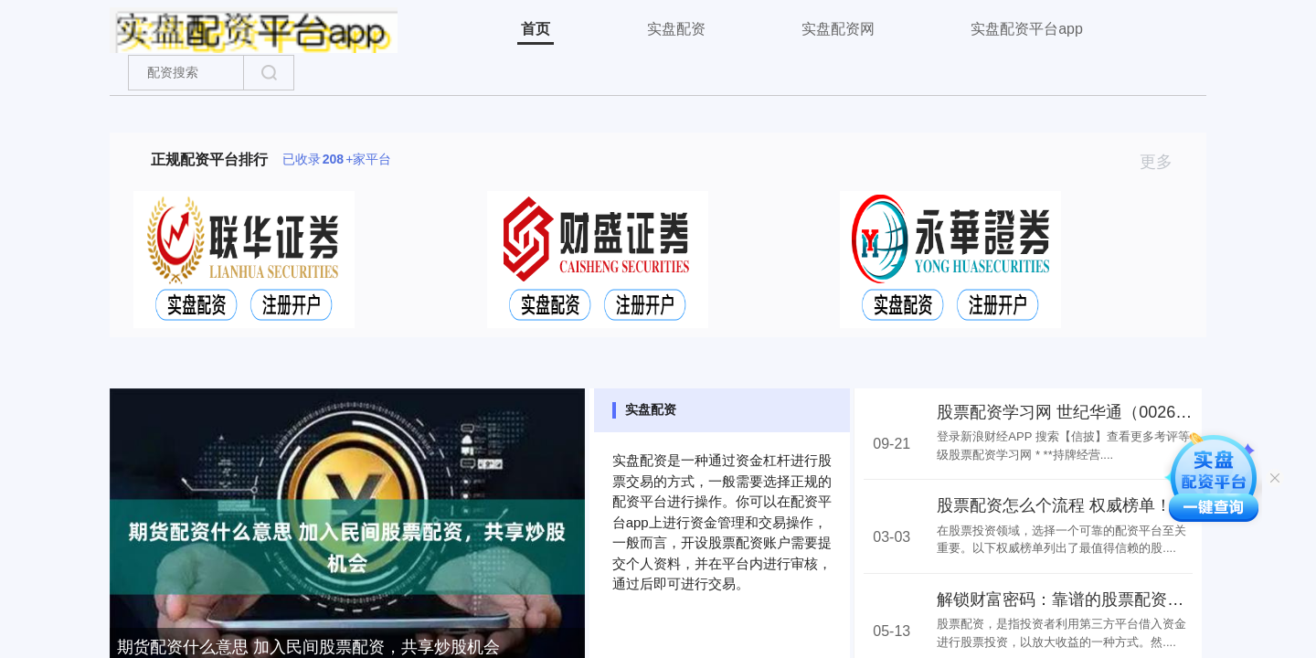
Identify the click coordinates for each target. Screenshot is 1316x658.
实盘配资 (676, 29)
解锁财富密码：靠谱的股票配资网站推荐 (1085, 599)
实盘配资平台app (1027, 29)
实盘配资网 (838, 29)
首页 (535, 29)
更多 (1164, 162)
